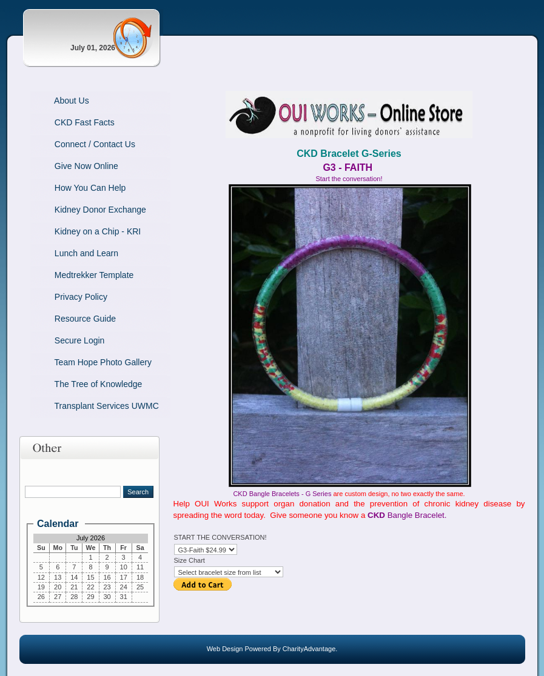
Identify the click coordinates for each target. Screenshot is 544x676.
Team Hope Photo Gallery (85, 362)
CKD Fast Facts (67, 122)
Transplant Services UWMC (89, 406)
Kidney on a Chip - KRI (80, 231)
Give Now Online (68, 166)
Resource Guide (67, 318)
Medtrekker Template (76, 275)
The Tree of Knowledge (81, 384)
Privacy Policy (63, 297)
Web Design (225, 648)
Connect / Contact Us (77, 144)
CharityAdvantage (309, 648)
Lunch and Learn (68, 253)
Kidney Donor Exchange (82, 209)
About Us (54, 100)
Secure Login (62, 340)
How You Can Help (72, 188)
